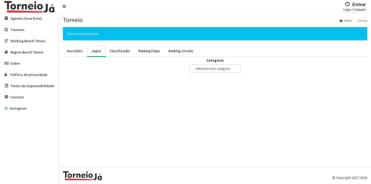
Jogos (96, 51)
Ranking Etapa (149, 51)
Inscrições (75, 51)
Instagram (16, 108)
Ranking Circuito (181, 51)
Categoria (215, 60)
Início (346, 20)
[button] (64, 6)
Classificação (120, 51)
